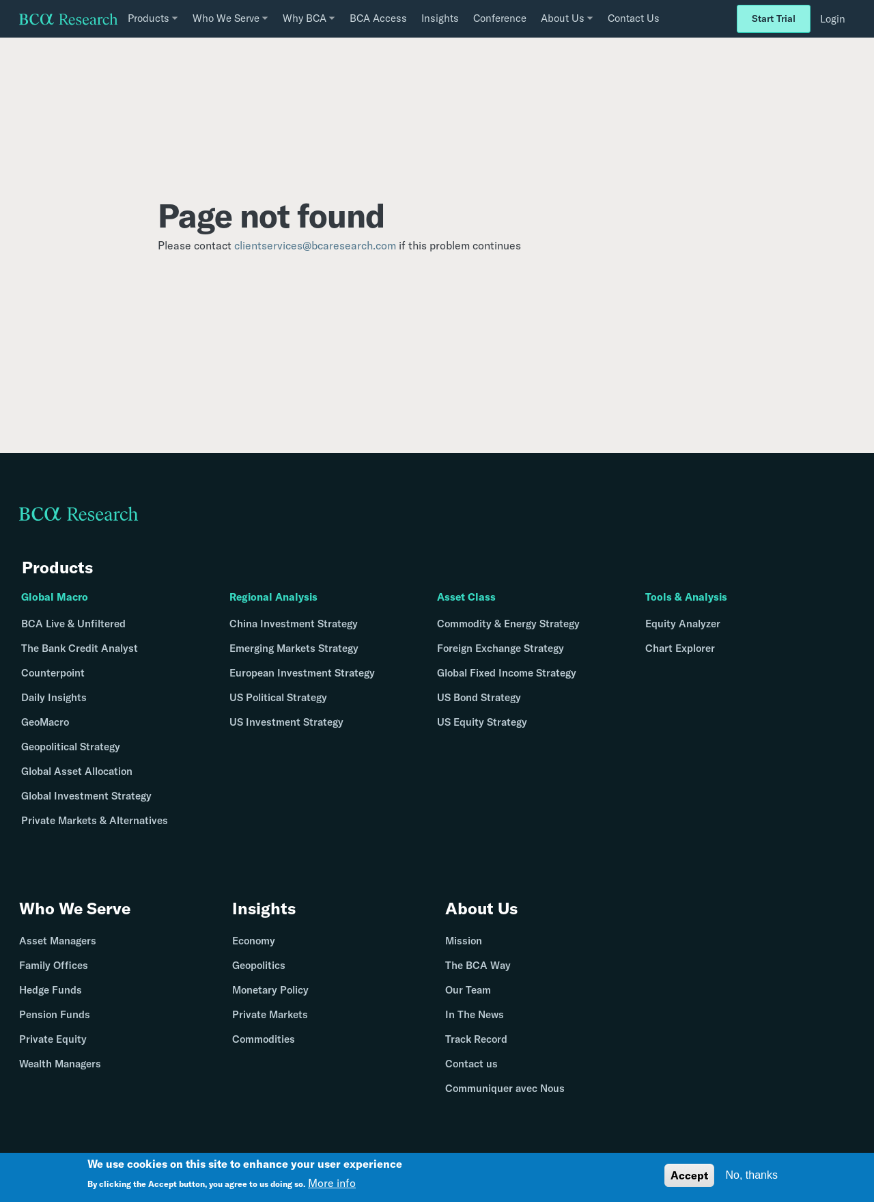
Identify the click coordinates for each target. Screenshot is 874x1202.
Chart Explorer (680, 648)
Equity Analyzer (682, 623)
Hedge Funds (50, 990)
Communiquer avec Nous (505, 1088)
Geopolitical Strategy (70, 746)
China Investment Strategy (293, 623)
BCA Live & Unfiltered (73, 623)
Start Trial (773, 18)
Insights (440, 18)
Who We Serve (74, 908)
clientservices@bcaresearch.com (315, 245)
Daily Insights (54, 697)
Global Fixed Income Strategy (506, 672)
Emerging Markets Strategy (293, 648)
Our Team (468, 990)
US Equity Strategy (482, 721)
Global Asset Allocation (76, 771)
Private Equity (53, 1039)
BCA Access (378, 18)
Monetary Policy (270, 990)
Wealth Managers (60, 1063)
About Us (481, 908)
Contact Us (634, 18)
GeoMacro (45, 721)
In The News (474, 1014)
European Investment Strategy (302, 672)
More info (332, 1183)
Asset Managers (57, 940)
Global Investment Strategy (86, 795)
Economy (253, 940)
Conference (499, 18)
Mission (463, 940)
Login (832, 18)
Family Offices (53, 965)
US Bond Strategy (479, 697)
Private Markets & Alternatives (94, 820)
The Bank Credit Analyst (79, 648)
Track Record (476, 1039)
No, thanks (752, 1175)
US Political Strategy (278, 697)
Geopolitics (258, 965)
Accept (689, 1175)
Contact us (471, 1063)
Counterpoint (53, 672)
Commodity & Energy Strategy (508, 623)
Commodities (263, 1039)
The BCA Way (478, 965)
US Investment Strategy (286, 721)
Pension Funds (54, 1014)
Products (57, 567)
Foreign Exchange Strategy (500, 648)
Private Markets (270, 1014)
